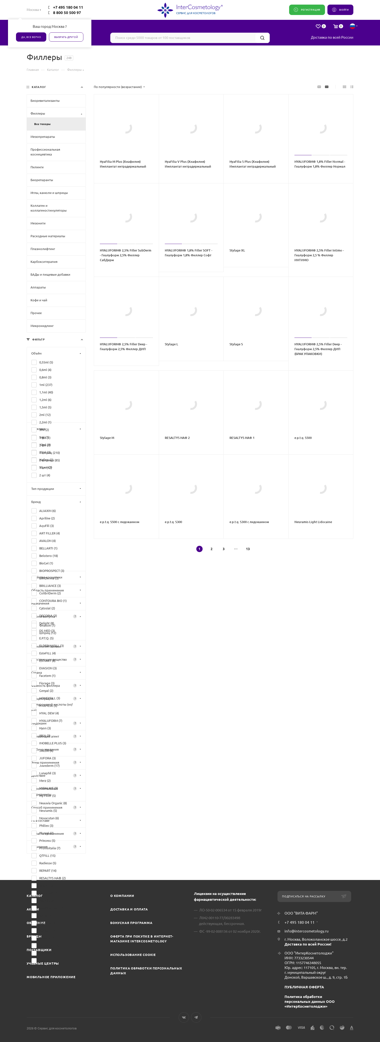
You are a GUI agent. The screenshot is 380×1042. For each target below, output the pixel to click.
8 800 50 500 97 (67, 12)
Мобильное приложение (51, 977)
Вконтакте (184, 1017)
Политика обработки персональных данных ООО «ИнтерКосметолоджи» (310, 1001)
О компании (122, 895)
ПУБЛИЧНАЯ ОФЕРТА (304, 987)
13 (248, 549)
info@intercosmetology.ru (307, 931)
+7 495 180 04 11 (68, 7)
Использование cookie (133, 954)
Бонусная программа (131, 922)
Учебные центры (43, 963)
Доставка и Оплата (129, 909)
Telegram (196, 1017)
